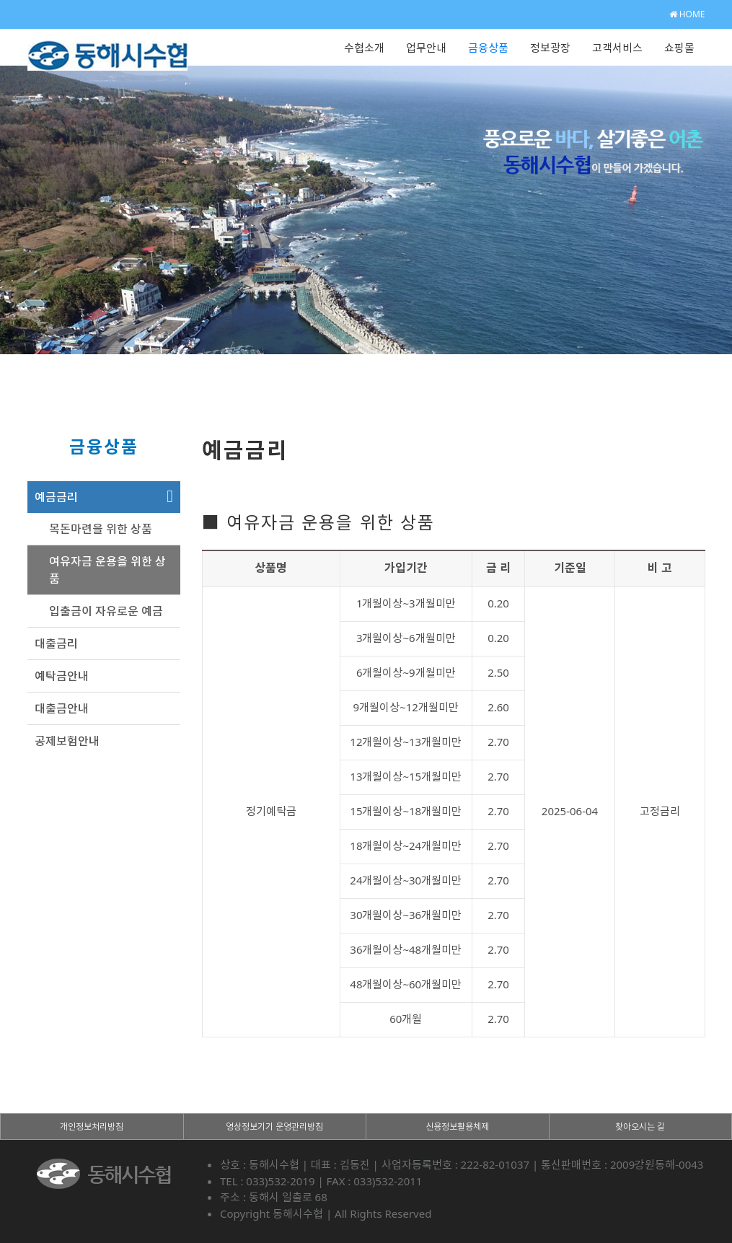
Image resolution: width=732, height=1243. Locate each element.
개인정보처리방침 (91, 1126)
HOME (687, 14)
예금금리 (56, 497)
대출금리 (56, 643)
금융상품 (488, 47)
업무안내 (426, 47)
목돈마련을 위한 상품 (100, 529)
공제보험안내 (67, 741)
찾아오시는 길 (640, 1126)
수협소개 (364, 47)
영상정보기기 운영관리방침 (274, 1126)
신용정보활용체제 (457, 1126)
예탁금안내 (62, 676)
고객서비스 (617, 47)
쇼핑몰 (679, 47)
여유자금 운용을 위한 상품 (107, 570)
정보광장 (550, 47)
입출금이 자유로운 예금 (106, 611)
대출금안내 (62, 708)
